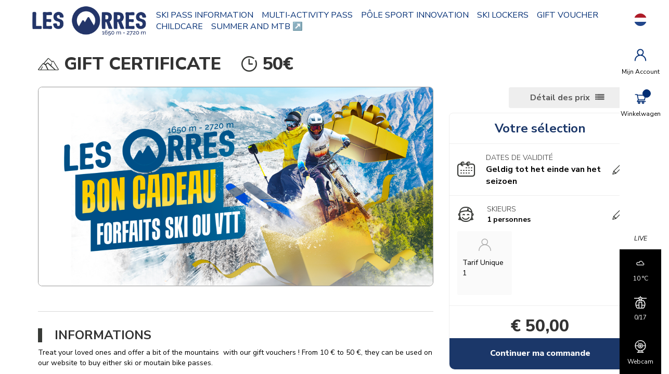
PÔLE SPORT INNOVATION (421, 15)
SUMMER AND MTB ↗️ (333, 26)
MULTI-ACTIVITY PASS (313, 15)
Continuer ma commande (532, 353)
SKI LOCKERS (509, 15)
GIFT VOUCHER (193, 26)
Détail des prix (548, 97)
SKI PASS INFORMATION (211, 15)
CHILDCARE (256, 26)
